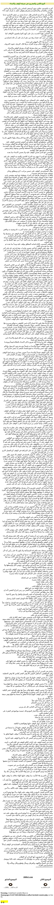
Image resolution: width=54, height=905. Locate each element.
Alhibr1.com (28, 877)
